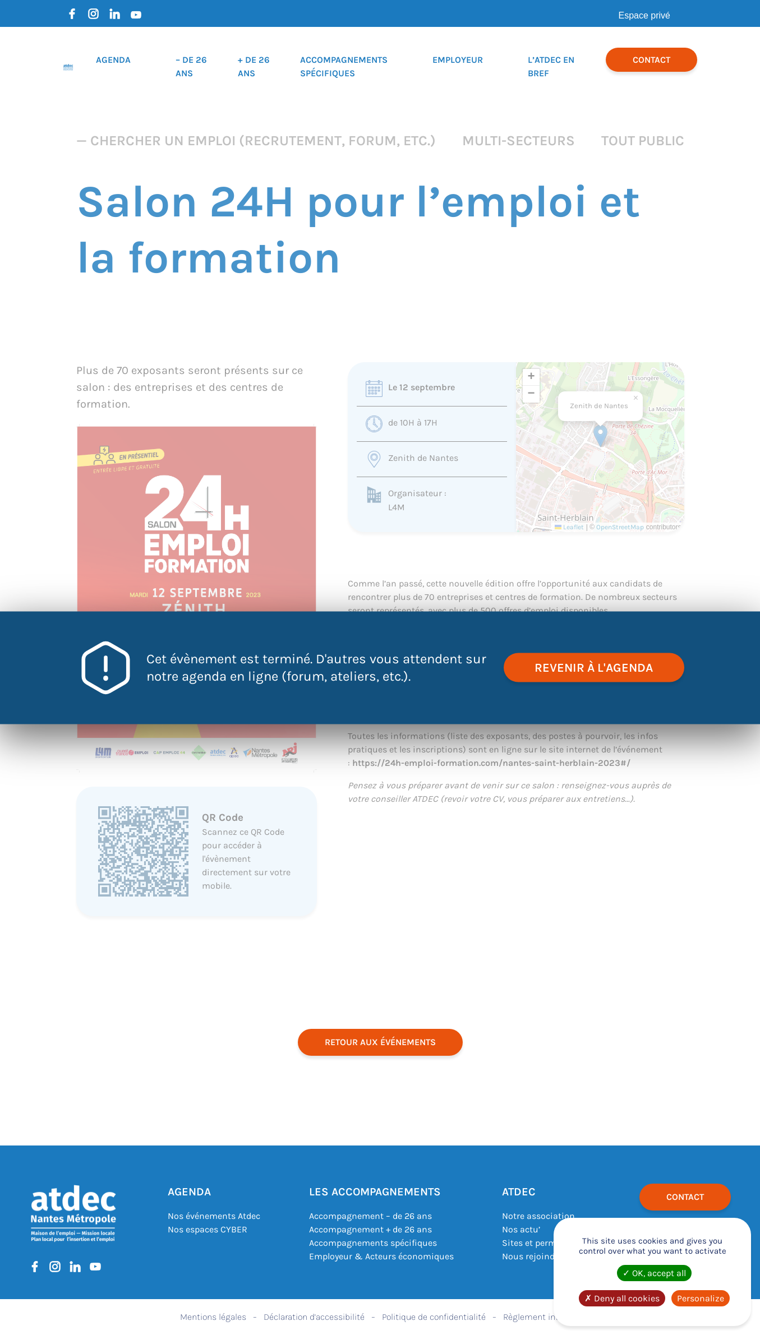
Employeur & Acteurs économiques (381, 1256)
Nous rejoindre (532, 1256)
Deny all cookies (622, 1298)
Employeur (457, 59)
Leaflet (569, 527)
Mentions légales (213, 1316)
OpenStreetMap (620, 527)
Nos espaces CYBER (207, 1229)
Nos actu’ (521, 1229)
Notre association (538, 1216)
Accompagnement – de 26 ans (370, 1216)
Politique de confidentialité (434, 1316)
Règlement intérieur (542, 1316)
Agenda (113, 59)
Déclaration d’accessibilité (314, 1316)
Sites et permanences (546, 1242)
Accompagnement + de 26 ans (370, 1229)
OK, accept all (654, 1273)
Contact (651, 59)
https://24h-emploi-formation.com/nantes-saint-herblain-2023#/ (491, 762)
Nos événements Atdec (214, 1216)
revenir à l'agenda (593, 667)
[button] (600, 435)
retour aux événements (380, 1042)
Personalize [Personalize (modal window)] (700, 1298)
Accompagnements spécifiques (373, 1242)
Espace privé (645, 15)
